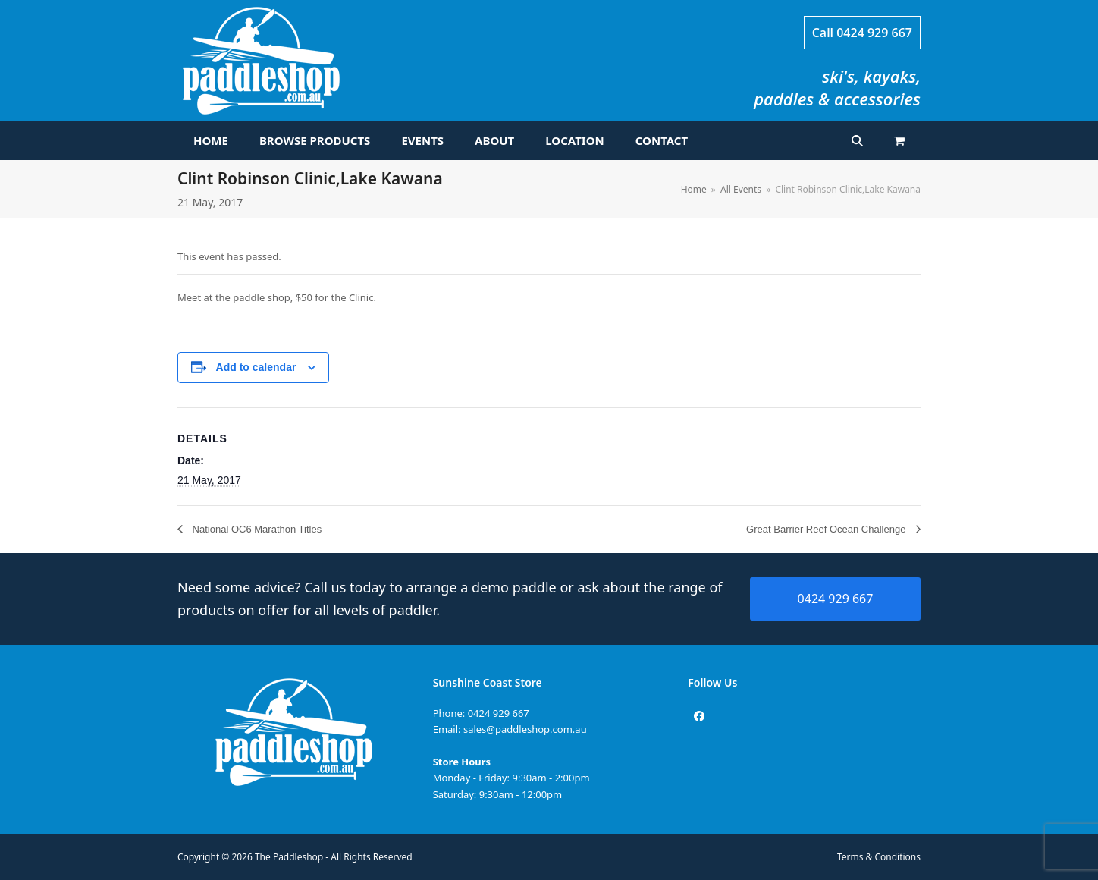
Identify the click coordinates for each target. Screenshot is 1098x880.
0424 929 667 (874, 32)
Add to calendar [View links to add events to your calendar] (256, 367)
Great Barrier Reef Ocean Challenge (827, 529)
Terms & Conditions (879, 856)
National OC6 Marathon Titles (256, 529)
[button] (899, 141)
